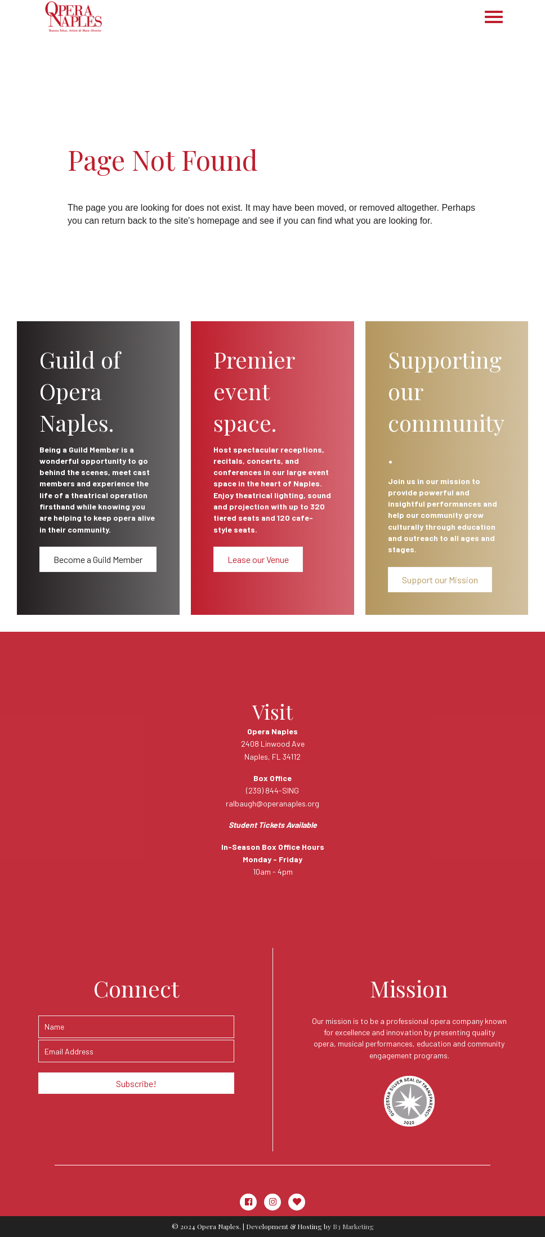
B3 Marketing (353, 1226)
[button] (98, 559)
